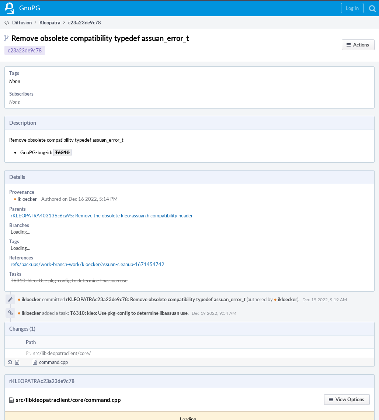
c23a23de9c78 (25, 50)
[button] (352, 8)
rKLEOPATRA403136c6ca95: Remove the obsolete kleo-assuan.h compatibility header (102, 215)
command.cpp (53, 362)
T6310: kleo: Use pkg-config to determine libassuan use (69, 280)
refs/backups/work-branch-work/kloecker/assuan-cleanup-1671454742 (87, 264)
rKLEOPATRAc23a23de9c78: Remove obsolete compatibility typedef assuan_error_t (156, 299)
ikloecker (25, 199)
